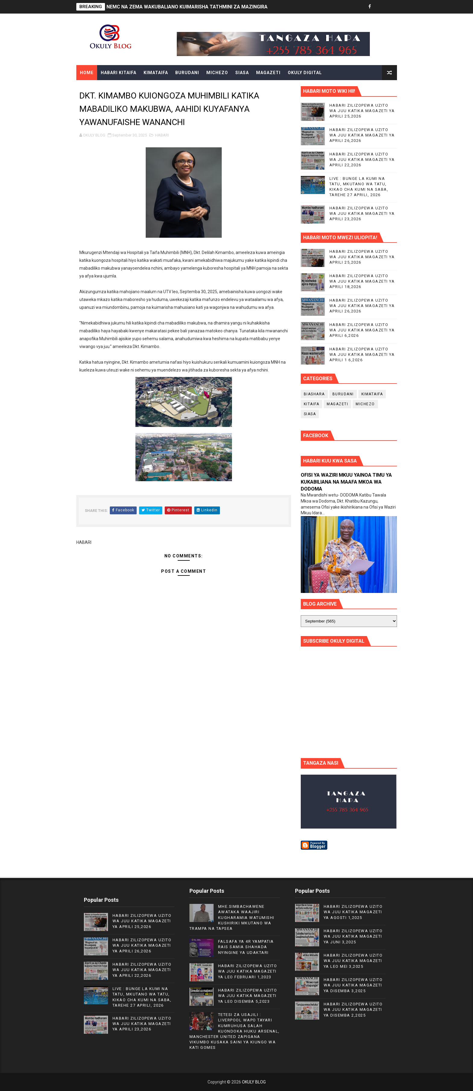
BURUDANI (187, 72)
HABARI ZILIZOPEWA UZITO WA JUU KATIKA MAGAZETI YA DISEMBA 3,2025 (353, 985)
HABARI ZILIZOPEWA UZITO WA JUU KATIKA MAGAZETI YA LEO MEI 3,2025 (353, 960)
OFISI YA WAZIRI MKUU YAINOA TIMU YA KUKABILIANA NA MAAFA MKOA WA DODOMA (346, 482)
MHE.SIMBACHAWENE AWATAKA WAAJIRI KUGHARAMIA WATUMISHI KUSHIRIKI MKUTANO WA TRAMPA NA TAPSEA (232, 917)
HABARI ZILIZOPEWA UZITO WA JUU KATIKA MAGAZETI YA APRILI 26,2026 (362, 135)
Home (87, 72)
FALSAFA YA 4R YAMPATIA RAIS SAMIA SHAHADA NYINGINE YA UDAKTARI (246, 947)
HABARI (162, 135)
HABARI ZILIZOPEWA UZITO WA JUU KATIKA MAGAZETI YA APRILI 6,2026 (362, 330)
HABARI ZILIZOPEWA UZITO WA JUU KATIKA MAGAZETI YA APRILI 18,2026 (362, 281)
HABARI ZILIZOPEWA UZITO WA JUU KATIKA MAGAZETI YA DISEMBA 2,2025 (353, 1009)
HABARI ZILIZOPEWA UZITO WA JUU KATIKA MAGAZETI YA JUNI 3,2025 (353, 936)
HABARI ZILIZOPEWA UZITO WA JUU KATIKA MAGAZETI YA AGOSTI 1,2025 (353, 912)
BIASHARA (314, 394)
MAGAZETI (268, 72)
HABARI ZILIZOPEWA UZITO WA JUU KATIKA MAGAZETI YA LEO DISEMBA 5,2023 (247, 995)
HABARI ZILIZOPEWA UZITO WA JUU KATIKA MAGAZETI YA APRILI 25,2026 (362, 110)
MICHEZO (217, 72)
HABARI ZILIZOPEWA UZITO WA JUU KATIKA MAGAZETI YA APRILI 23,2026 (362, 213)
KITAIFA (311, 404)
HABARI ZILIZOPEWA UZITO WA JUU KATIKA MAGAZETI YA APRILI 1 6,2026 (362, 354)
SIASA (242, 72)
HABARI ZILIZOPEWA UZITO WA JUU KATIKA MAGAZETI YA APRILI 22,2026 (362, 159)
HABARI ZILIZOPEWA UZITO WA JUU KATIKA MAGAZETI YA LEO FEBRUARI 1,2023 (247, 971)
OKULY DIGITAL (305, 72)
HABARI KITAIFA (118, 72)
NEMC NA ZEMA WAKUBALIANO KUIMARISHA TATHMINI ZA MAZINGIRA (187, 7)
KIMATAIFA (156, 72)
